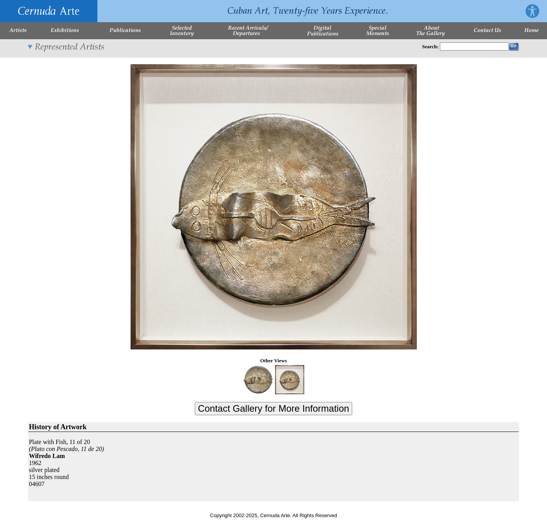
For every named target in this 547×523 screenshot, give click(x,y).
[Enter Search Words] (474, 46)
